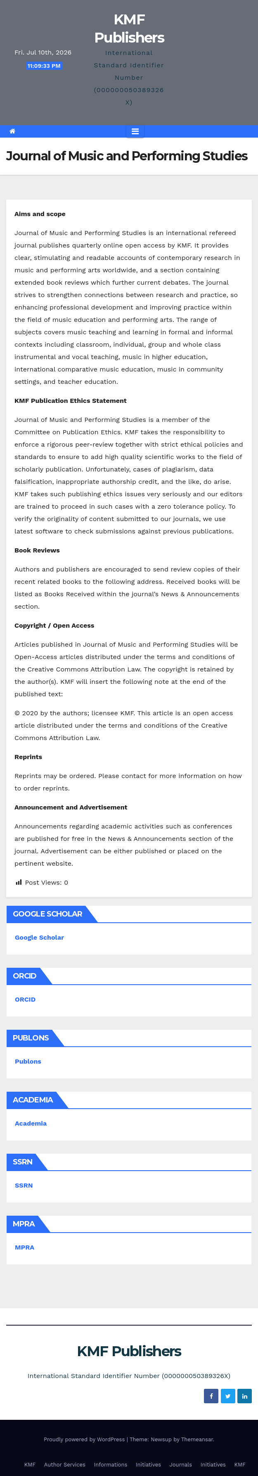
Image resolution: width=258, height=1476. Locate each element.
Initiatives (148, 1465)
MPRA (24, 1247)
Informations (110, 1465)
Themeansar (197, 1439)
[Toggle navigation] (135, 131)
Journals (181, 1465)
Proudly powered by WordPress (85, 1439)
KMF (30, 1465)
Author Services (64, 1465)
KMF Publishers (129, 1351)
